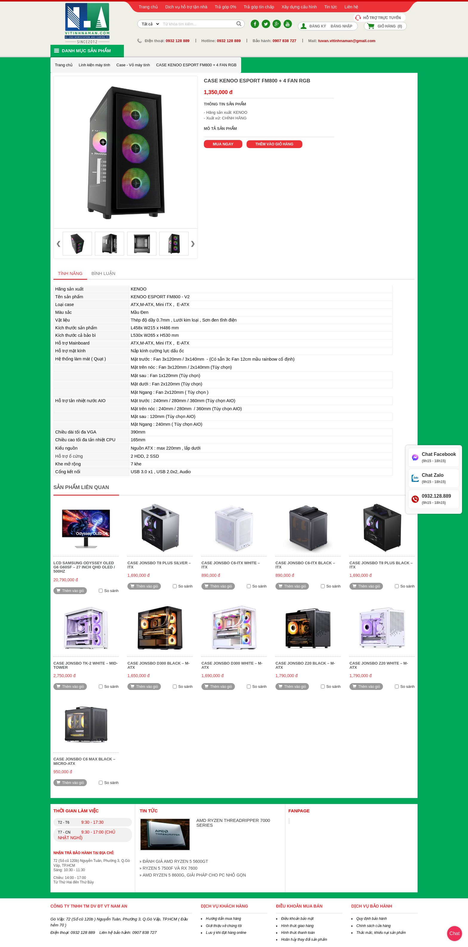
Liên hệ (351, 6)
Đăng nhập (341, 26)
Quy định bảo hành (371, 919)
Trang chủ (148, 6)
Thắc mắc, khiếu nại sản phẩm (381, 933)
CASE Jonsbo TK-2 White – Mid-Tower (85, 665)
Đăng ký (318, 26)
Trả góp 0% (225, 6)
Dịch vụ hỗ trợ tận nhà (186, 6)
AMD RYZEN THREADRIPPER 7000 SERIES (233, 823)
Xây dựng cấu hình (299, 6)
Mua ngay (223, 144)
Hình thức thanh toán (298, 933)
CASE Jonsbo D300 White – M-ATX (231, 665)
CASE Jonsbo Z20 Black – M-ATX (305, 665)
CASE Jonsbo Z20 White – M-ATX (379, 665)
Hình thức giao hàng (297, 926)
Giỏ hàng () (390, 26)
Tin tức (330, 6)
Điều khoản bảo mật (297, 919)
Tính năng (70, 273)
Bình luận (104, 273)
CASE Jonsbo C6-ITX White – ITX (230, 565)
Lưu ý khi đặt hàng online (226, 933)
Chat (454, 933)
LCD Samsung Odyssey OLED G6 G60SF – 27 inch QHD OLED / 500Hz (84, 567)
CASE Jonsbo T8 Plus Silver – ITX (159, 565)
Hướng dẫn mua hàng (223, 919)
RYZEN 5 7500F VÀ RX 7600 (170, 868)
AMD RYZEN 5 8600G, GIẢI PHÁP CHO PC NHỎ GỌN (194, 875)
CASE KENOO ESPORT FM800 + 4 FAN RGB (196, 65)
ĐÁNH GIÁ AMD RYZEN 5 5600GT (175, 861)
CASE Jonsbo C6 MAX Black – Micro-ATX (84, 761)
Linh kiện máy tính (94, 65)
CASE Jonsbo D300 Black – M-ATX (158, 665)
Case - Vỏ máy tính (133, 65)
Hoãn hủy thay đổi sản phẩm (304, 939)
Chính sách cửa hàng (373, 926)
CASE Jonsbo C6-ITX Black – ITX (305, 565)
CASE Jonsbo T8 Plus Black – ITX (381, 565)
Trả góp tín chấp (259, 6)
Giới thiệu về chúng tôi (224, 926)
